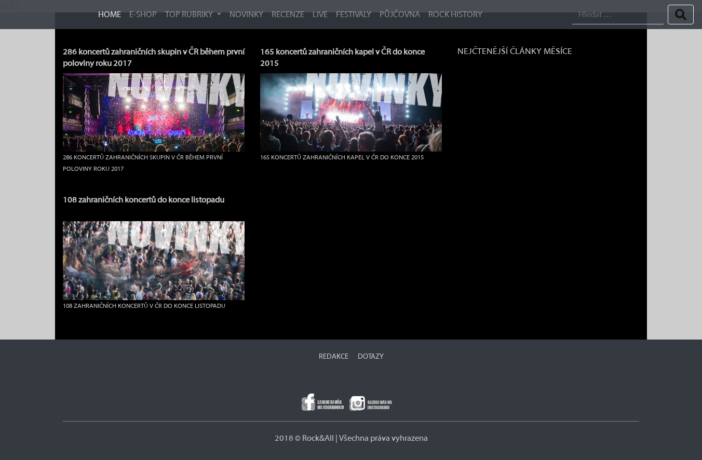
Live (320, 14)
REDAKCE (333, 357)
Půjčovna (400, 14)
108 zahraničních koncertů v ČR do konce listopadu (144, 305)
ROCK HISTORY (455, 14)
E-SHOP (143, 14)
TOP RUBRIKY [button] (189, 14)
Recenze (288, 14)
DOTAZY (371, 357)
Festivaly (353, 14)
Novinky (246, 14)
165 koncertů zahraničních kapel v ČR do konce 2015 (342, 157)
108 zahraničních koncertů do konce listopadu (143, 200)
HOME (109, 14)
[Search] (618, 14)
